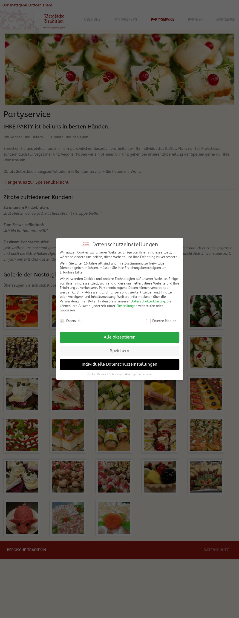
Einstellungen (126, 303)
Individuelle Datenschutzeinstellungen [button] (119, 361)
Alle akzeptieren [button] (119, 334)
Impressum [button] (145, 371)
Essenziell (71, 318)
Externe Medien (161, 318)
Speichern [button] (119, 347)
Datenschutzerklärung (148, 299)
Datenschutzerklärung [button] (122, 371)
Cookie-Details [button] (96, 371)
